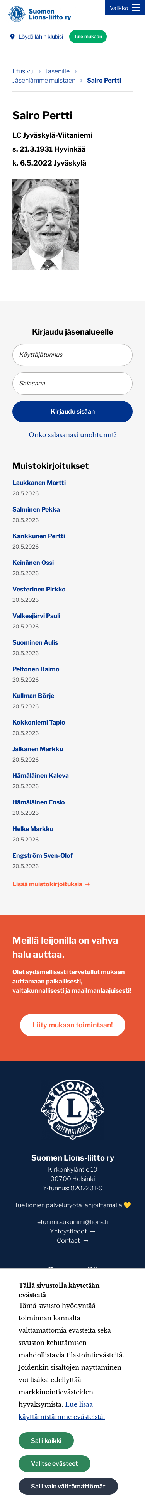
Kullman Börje (33, 695)
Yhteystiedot (68, 1231)
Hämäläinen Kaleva (40, 775)
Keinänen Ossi (33, 562)
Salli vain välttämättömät (68, 1486)
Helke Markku (32, 829)
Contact (68, 1240)
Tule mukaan (88, 36)
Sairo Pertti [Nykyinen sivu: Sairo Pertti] (104, 80)
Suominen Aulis (35, 642)
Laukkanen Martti (39, 483)
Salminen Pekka (36, 509)
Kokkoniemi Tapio (38, 722)
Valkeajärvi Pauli (36, 616)
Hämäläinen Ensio (38, 802)
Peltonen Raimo (36, 669)
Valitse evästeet (54, 1463)
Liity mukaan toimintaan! (72, 1025)
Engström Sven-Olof (42, 855)
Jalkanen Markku (37, 749)
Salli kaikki (46, 1440)
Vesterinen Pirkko (39, 589)
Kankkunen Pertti (38, 536)
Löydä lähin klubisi (36, 36)
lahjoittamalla (102, 1205)
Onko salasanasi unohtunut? (72, 435)
